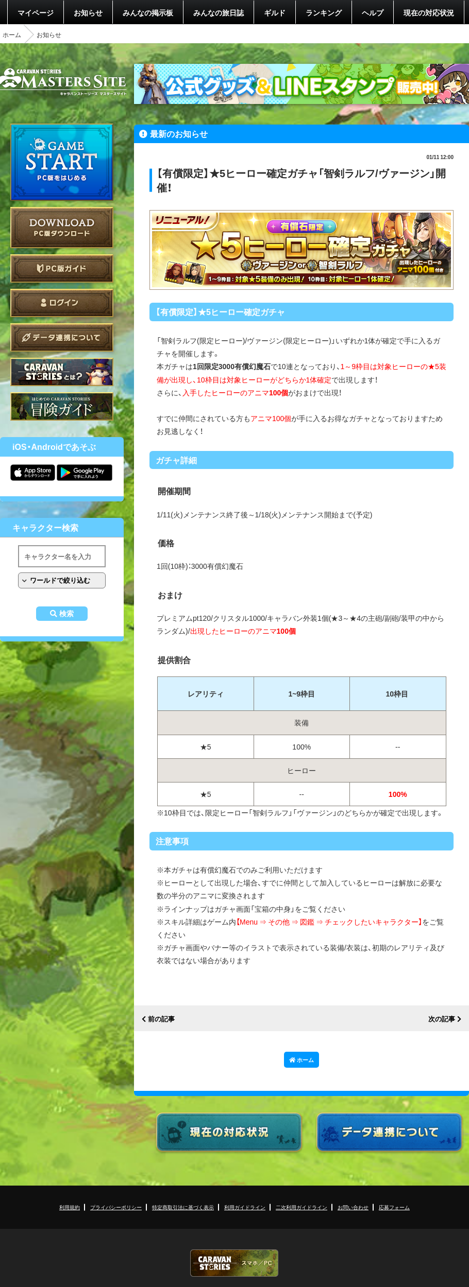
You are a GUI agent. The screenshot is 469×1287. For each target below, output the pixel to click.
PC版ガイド (61, 268)
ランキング (324, 12)
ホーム (12, 34)
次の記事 (441, 1019)
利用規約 (69, 1207)
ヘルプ (372, 12)
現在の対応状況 (429, 12)
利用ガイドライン (244, 1207)
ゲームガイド (61, 406)
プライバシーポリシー (116, 1207)
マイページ (36, 12)
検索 (66, 613)
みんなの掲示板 (148, 12)
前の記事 (161, 1019)
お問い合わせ (353, 1207)
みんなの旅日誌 (218, 12)
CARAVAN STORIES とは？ (61, 372)
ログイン (61, 303)
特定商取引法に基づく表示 (183, 1207)
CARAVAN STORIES (234, 1263)
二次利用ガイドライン (301, 1207)
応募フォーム (394, 1207)
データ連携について (61, 337)
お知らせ (88, 12)
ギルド (275, 12)
